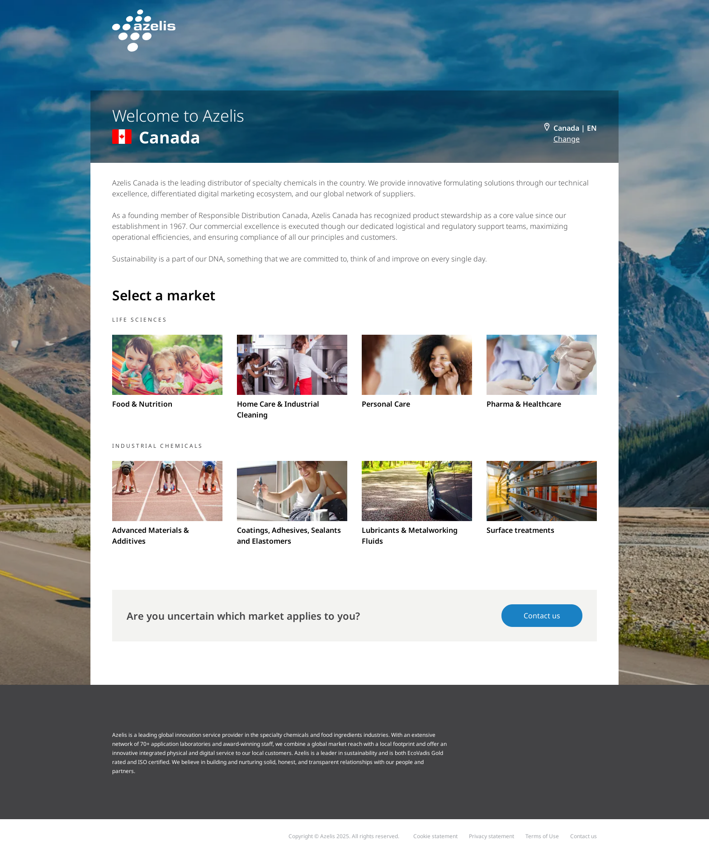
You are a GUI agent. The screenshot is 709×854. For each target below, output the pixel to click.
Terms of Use (542, 836)
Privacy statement (491, 836)
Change (566, 139)
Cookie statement (435, 836)
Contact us (542, 616)
